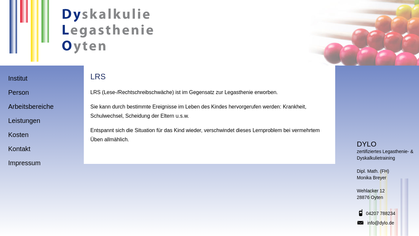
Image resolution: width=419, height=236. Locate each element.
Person (18, 92)
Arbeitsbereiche (31, 106)
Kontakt (19, 148)
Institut (17, 78)
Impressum (24, 163)
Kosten (18, 134)
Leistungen (24, 120)
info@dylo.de (380, 223)
